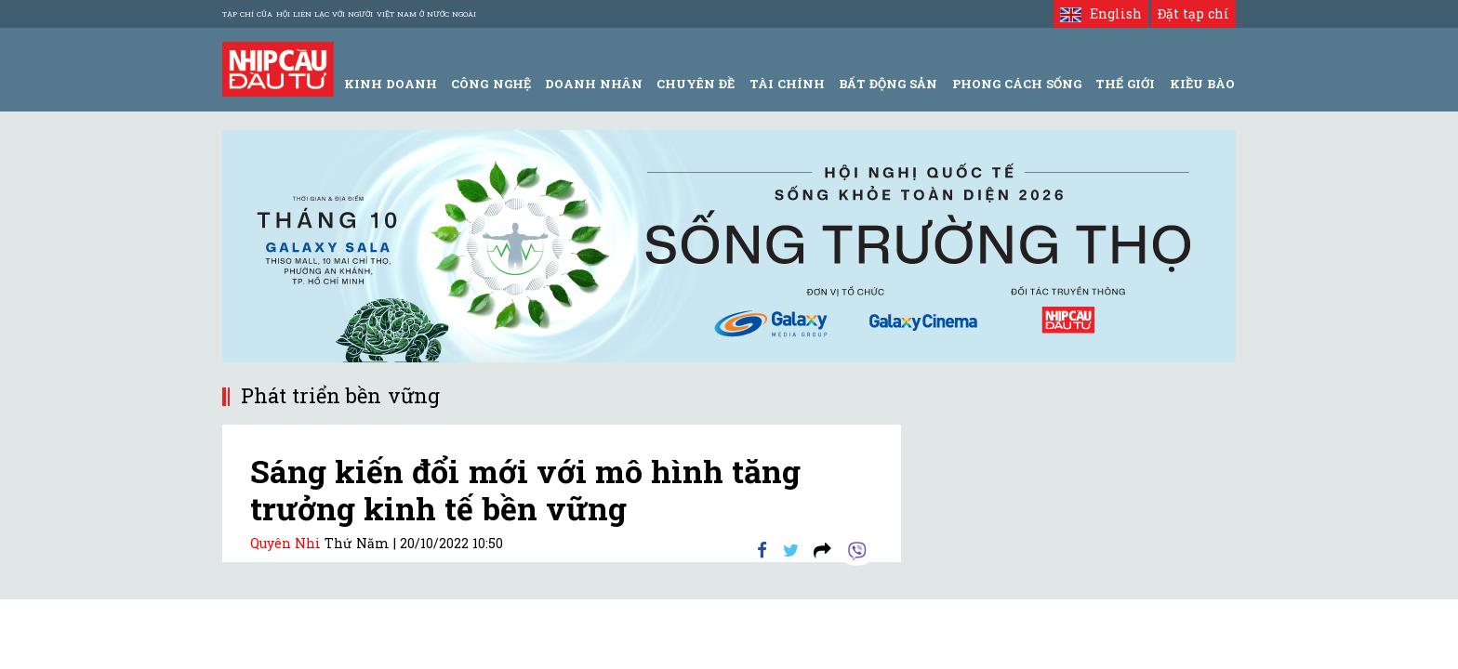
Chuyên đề (695, 83)
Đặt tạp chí (1193, 13)
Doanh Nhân (594, 83)
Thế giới (1125, 83)
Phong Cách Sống (1016, 83)
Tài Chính (787, 83)
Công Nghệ (490, 83)
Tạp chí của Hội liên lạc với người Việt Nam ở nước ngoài (349, 14)
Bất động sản (888, 83)
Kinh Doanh (390, 83)
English (1100, 13)
